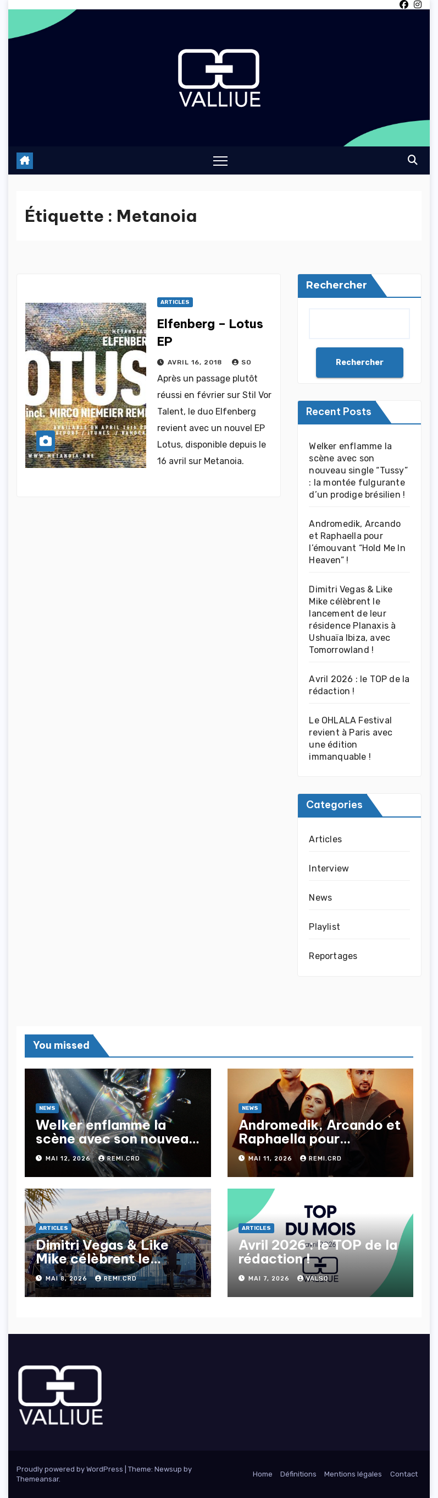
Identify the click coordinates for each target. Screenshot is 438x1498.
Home (263, 1474)
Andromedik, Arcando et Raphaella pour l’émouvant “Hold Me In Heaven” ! (320, 1145)
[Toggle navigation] (220, 160)
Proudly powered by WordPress (70, 1469)
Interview (329, 868)
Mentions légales (353, 1474)
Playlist (324, 927)
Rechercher (336, 285)
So (242, 362)
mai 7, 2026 (270, 1278)
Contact (404, 1474)
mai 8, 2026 (68, 1278)
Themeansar (37, 1479)
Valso (313, 1278)
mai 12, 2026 (69, 1158)
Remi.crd (119, 1158)
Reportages (333, 956)
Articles (175, 302)
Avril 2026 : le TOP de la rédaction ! (318, 1251)
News (320, 897)
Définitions (298, 1474)
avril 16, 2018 (196, 362)
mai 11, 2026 (271, 1158)
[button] (413, 160)
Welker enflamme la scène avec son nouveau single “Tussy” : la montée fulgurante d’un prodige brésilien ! (358, 470)
